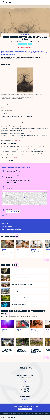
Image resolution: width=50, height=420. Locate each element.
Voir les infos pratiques (25, 47)
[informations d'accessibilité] (13, 211)
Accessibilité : (16, 413)
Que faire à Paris (11, 417)
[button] (24, 198)
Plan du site (46, 413)
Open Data (31, 413)
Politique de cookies (39, 413)
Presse (27, 413)
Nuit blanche (17, 157)
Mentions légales (4, 413)
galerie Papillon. (17, 140)
